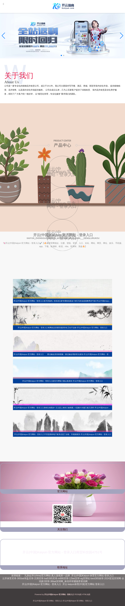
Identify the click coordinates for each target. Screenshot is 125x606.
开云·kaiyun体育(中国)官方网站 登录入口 (83, 584)
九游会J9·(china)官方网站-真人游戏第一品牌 (47, 575)
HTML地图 (86, 594)
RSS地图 (78, 594)
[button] (122, 36)
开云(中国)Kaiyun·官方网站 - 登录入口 (41, 584)
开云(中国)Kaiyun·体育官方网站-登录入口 (92, 575)
